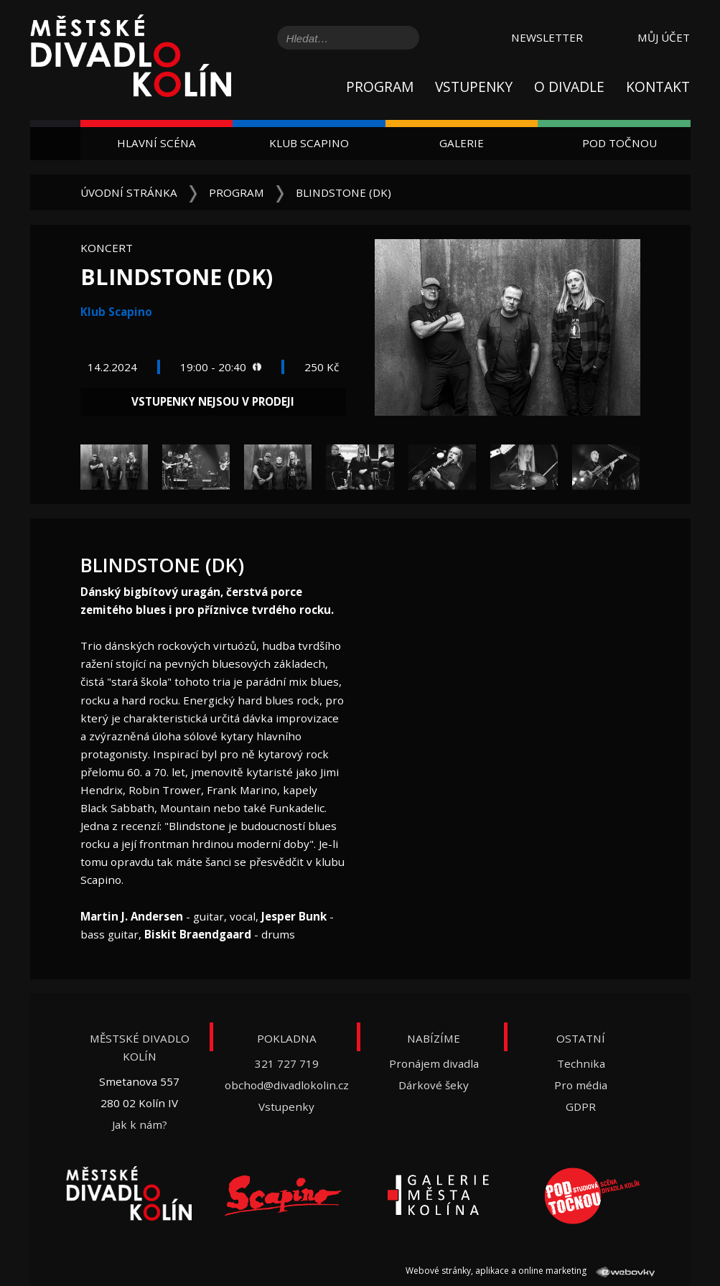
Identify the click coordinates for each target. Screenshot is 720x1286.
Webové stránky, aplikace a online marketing (530, 1270)
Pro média (580, 1085)
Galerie (461, 143)
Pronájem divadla (434, 1063)
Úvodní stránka (128, 192)
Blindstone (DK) (343, 192)
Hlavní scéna (156, 143)
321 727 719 (287, 1063)
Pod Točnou (619, 143)
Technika (581, 1063)
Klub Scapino (309, 143)
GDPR (581, 1106)
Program (379, 86)
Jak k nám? (139, 1124)
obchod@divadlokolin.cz (287, 1085)
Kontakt (658, 86)
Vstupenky (474, 86)
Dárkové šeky (433, 1085)
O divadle (569, 86)
